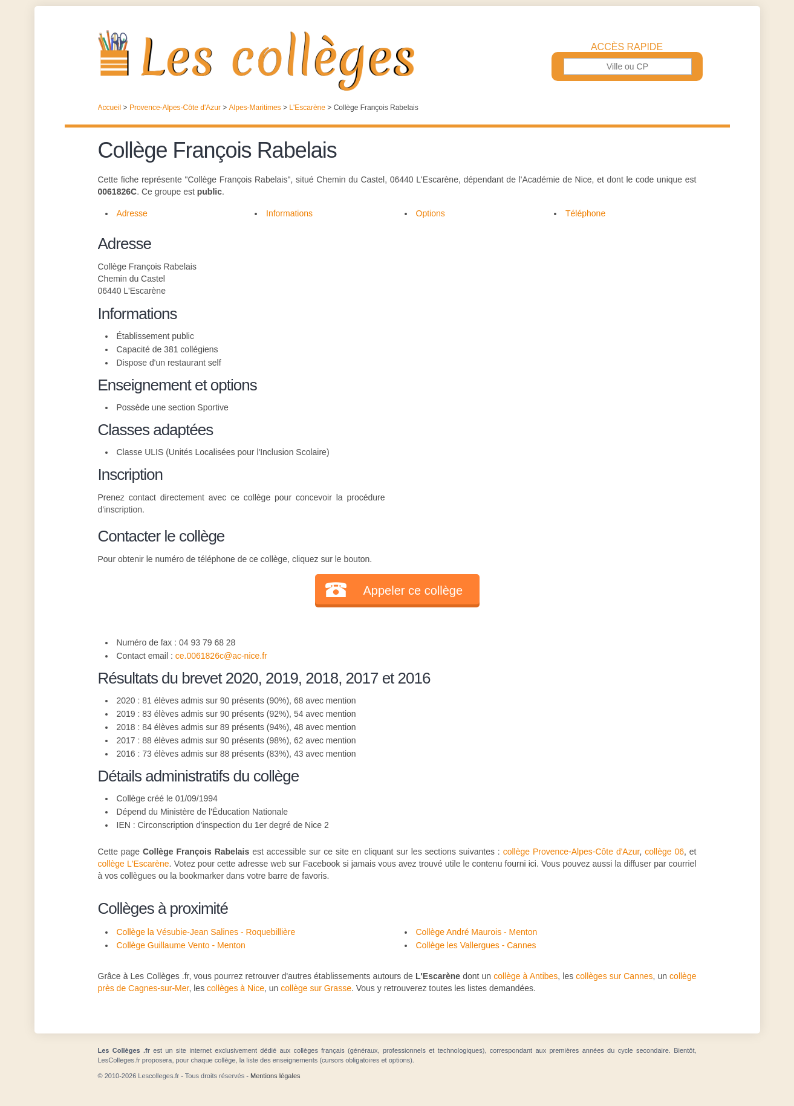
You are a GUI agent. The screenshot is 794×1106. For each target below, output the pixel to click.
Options (430, 213)
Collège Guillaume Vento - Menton (181, 945)
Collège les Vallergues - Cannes (476, 945)
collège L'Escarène (133, 863)
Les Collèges (397, 60)
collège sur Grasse (316, 988)
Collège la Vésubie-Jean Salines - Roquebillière (206, 932)
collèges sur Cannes (614, 976)
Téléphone (585, 213)
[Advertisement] (540, 316)
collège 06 (664, 851)
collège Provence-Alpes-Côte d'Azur (571, 851)
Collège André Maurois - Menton (477, 932)
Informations (289, 213)
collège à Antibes (525, 976)
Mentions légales (275, 1075)
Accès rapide (627, 47)
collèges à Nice (235, 988)
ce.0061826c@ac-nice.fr (221, 656)
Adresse (132, 213)
